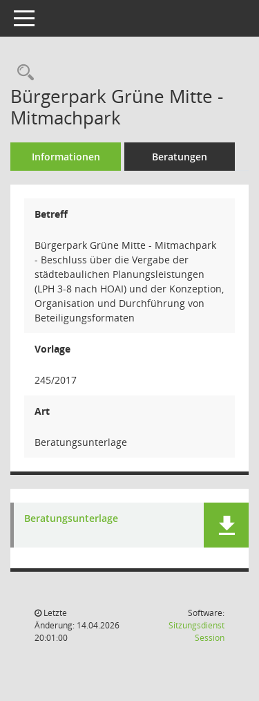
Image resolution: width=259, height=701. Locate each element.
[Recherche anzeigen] (22, 73)
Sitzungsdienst (196, 631)
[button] (226, 525)
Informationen (66, 156)
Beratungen (179, 156)
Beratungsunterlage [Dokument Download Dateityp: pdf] (71, 519)
